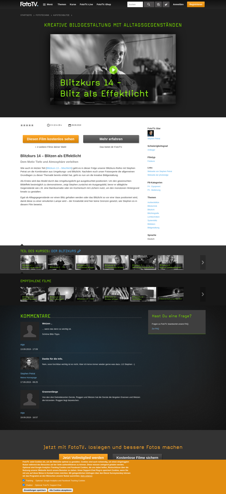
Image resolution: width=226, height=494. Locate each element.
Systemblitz (152, 220)
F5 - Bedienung (154, 190)
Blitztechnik (152, 206)
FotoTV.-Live (86, 4)
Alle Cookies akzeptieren (60, 490)
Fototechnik (42, 15)
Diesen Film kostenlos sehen (50, 139)
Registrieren (195, 4)
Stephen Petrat (154, 139)
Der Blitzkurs (63, 251)
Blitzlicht (151, 210)
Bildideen (151, 224)
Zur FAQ (155, 329)
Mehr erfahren (111, 139)
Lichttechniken (154, 217)
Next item (203, 262)
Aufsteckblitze (61, 15)
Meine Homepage (28, 377)
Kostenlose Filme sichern (137, 458)
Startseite (26, 15)
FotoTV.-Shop (104, 4)
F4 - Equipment (154, 186)
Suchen (149, 4)
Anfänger (151, 150)
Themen (62, 4)
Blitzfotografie (153, 213)
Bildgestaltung (153, 228)
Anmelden (178, 4)
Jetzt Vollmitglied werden (83, 458)
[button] (113, 70)
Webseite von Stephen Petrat (160, 171)
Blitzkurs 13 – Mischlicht (59, 168)
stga (22, 344)
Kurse (73, 4)
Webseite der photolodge (158, 175)
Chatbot (29, 485)
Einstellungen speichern (35, 490)
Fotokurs (151, 161)
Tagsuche (166, 4)
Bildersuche (158, 4)
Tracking (29, 481)
